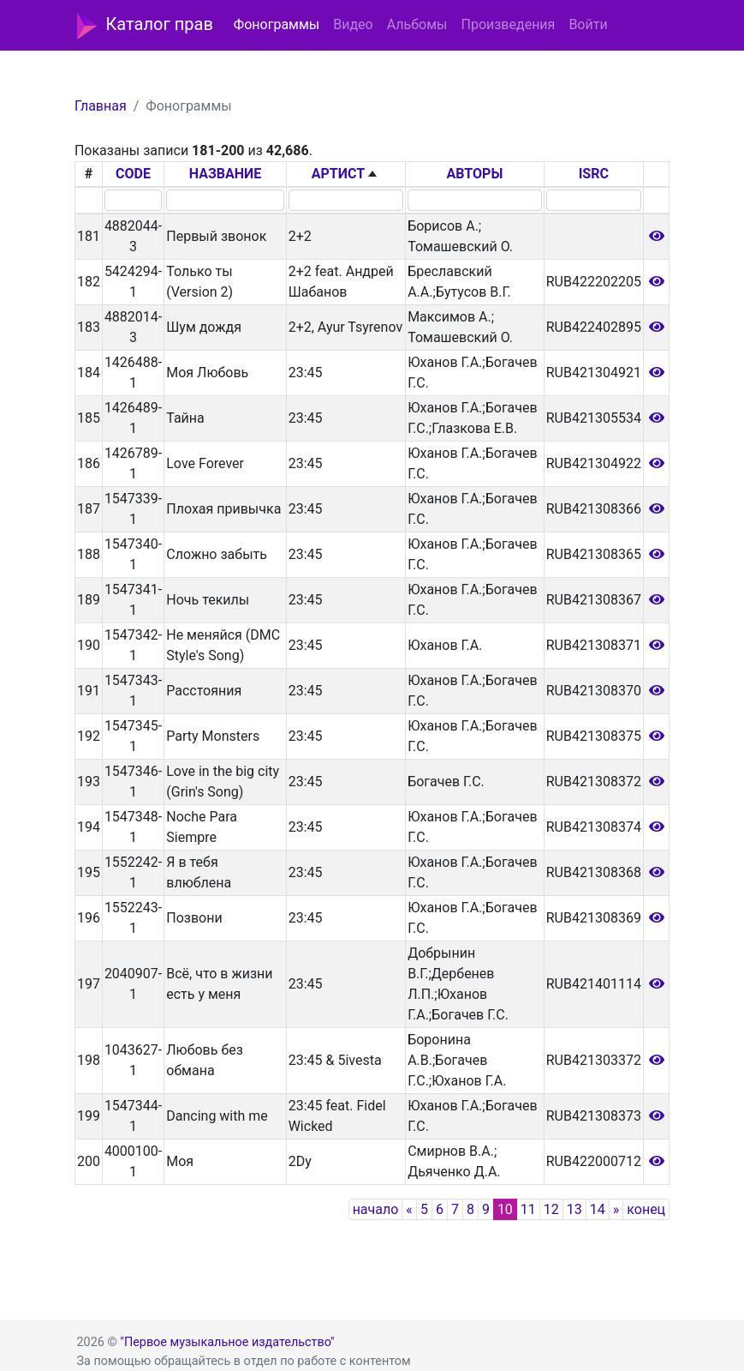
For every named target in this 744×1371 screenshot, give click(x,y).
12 (551, 1209)
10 (505, 1209)
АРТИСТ (338, 173)
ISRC (594, 173)
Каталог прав (145, 25)
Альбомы (417, 24)
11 (528, 1209)
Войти (587, 24)
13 (574, 1209)
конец (646, 1209)
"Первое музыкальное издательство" (227, 1342)
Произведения (508, 24)
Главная (100, 106)
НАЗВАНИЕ (225, 173)
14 (597, 1209)
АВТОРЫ (475, 173)
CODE (133, 173)
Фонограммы (276, 24)
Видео (352, 24)
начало (376, 1209)
